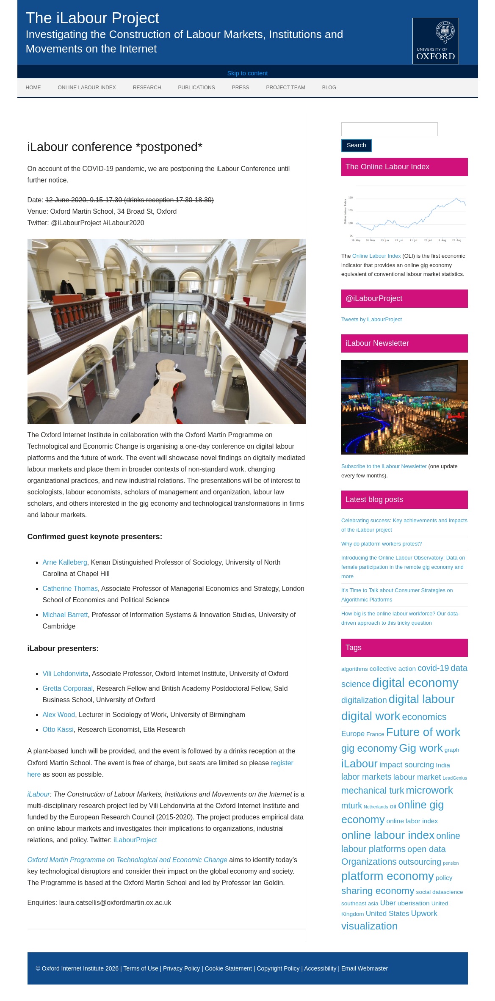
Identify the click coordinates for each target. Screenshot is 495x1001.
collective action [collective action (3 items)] (393, 668)
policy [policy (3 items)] (444, 877)
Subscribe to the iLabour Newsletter (384, 466)
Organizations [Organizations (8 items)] (369, 861)
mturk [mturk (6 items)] (351, 805)
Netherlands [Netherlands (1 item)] (376, 806)
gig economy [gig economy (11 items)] (369, 748)
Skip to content (247, 73)
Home (33, 88)
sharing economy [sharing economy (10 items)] (378, 890)
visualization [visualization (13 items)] (369, 926)
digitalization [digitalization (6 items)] (364, 700)
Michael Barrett (65, 614)
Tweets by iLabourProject (371, 319)
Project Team (285, 88)
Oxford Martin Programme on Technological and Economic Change (127, 859)
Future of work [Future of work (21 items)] (423, 732)
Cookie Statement (228, 968)
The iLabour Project (93, 18)
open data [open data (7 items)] (426, 849)
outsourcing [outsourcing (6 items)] (419, 861)
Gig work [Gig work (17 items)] (421, 748)
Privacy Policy (181, 968)
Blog (329, 88)
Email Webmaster (364, 968)
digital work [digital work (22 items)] (370, 715)
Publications (196, 88)
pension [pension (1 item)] (451, 863)
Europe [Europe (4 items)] (353, 733)
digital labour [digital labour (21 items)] (422, 699)
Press (240, 88)
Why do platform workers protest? (381, 543)
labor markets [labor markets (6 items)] (366, 776)
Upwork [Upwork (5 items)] (424, 913)
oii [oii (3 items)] (393, 806)
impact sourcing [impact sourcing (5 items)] (406, 764)
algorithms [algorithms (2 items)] (354, 669)
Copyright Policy (278, 968)
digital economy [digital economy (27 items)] (415, 682)
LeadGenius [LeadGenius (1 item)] (454, 777)
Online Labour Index (87, 88)
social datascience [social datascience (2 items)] (439, 892)
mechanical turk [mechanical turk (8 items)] (372, 790)
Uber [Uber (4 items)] (388, 903)
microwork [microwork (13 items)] (429, 790)
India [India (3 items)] (443, 765)
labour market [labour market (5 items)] (417, 776)
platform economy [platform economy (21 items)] (387, 875)
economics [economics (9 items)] (424, 716)
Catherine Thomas (70, 588)
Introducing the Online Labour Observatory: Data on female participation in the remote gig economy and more (403, 566)
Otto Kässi (58, 729)
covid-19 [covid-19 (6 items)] (433, 668)
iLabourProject (135, 840)
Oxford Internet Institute (73, 968)
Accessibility (320, 968)
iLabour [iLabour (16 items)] (359, 763)
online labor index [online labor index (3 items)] (412, 821)
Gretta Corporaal (68, 688)
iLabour (39, 794)
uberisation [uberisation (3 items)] (414, 903)
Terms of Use (140, 968)
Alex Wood (59, 714)
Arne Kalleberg (65, 562)
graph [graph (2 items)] (452, 750)
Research (147, 88)
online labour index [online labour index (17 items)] (387, 835)
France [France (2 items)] (375, 734)
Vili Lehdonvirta (65, 673)
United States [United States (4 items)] (387, 913)
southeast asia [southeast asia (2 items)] (360, 903)
